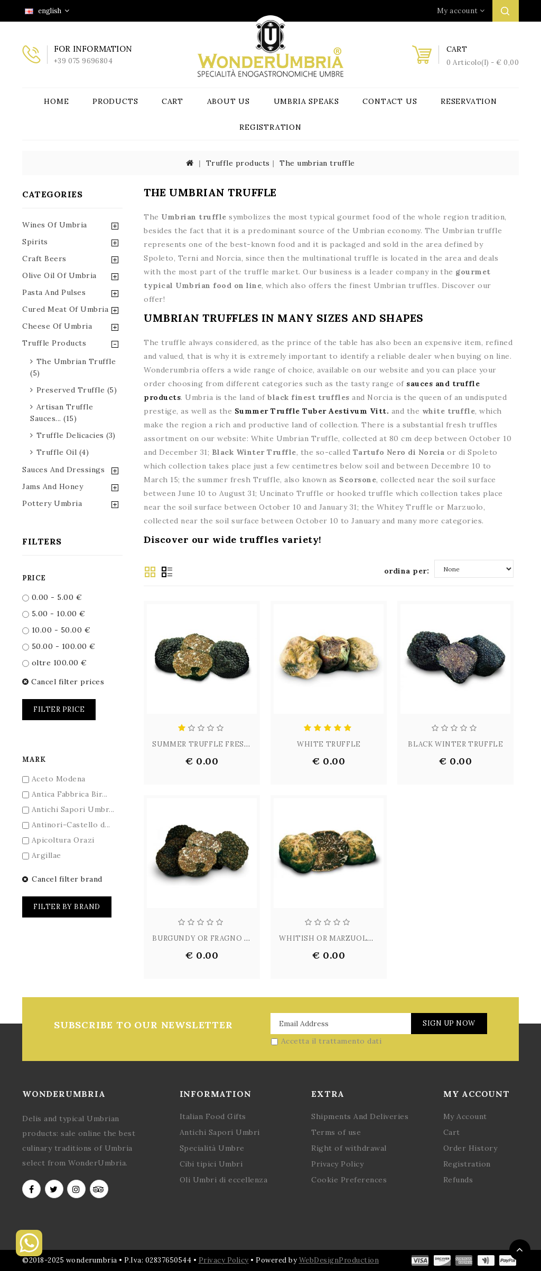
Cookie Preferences (349, 1179)
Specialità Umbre (212, 1148)
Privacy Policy (337, 1164)
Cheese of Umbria (57, 326)
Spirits (35, 241)
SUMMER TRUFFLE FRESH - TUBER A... (223, 744)
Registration (270, 127)
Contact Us (389, 101)
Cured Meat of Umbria (65, 309)
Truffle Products (54, 343)
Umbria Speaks (306, 101)
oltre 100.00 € (54, 662)
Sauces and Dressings (63, 469)
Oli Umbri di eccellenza (224, 1179)
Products (115, 101)
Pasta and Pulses (54, 292)
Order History (470, 1148)
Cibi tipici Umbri (211, 1164)
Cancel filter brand (62, 879)
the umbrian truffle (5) (73, 367)
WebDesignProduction (339, 1260)
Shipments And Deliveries (359, 1116)
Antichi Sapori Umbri (220, 1132)
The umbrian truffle (317, 163)
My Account (465, 1116)
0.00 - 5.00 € (52, 597)
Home (56, 101)
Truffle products (238, 163)
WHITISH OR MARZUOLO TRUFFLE (344, 938)
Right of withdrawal (349, 1148)
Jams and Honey (52, 486)
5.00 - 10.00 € (54, 613)
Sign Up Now (449, 1023)
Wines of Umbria (54, 225)
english (47, 10)
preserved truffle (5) (76, 390)
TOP (519, 1249)
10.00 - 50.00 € (56, 630)
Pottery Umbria (52, 503)
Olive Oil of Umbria (59, 275)
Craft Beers (44, 258)
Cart (172, 101)
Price (34, 578)
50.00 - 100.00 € (59, 646)
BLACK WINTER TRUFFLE (455, 744)
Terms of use (336, 1132)
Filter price (59, 709)
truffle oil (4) (62, 452)
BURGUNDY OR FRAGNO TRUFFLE (215, 938)
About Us (228, 101)
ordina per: (407, 571)
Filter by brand (66, 906)
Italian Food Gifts (213, 1116)
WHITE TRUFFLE (329, 744)
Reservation (469, 101)
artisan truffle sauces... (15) (61, 412)
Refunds (458, 1179)
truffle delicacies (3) (76, 435)
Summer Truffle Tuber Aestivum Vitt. (312, 411)
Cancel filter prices (63, 681)
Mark (33, 759)
